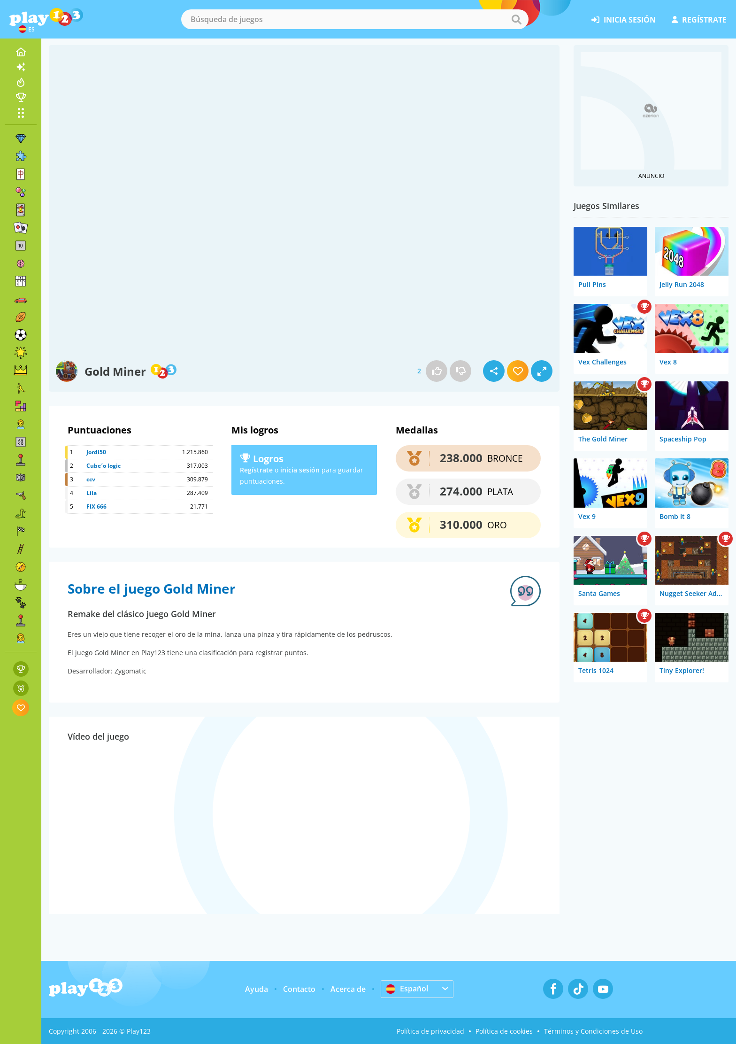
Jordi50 (96, 452)
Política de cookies (504, 1031)
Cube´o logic (103, 466)
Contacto (299, 989)
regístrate (699, 20)
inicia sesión (623, 20)
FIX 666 (96, 506)
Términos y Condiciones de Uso (593, 1031)
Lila (91, 493)
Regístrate (256, 469)
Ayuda (256, 989)
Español (407, 988)
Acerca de (348, 989)
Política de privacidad (430, 1031)
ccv (90, 479)
